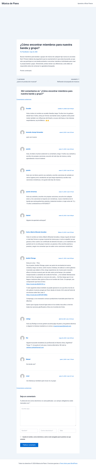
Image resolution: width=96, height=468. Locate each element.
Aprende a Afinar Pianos (85, 3)
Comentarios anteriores (24, 99)
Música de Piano (10, 3)
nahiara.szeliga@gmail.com (35, 347)
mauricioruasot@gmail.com (62, 326)
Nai (27, 338)
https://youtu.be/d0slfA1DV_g (35, 284)
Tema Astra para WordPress (69, 463)
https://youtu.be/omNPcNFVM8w (36, 295)
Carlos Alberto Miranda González (36, 232)
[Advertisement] (48, 20)
